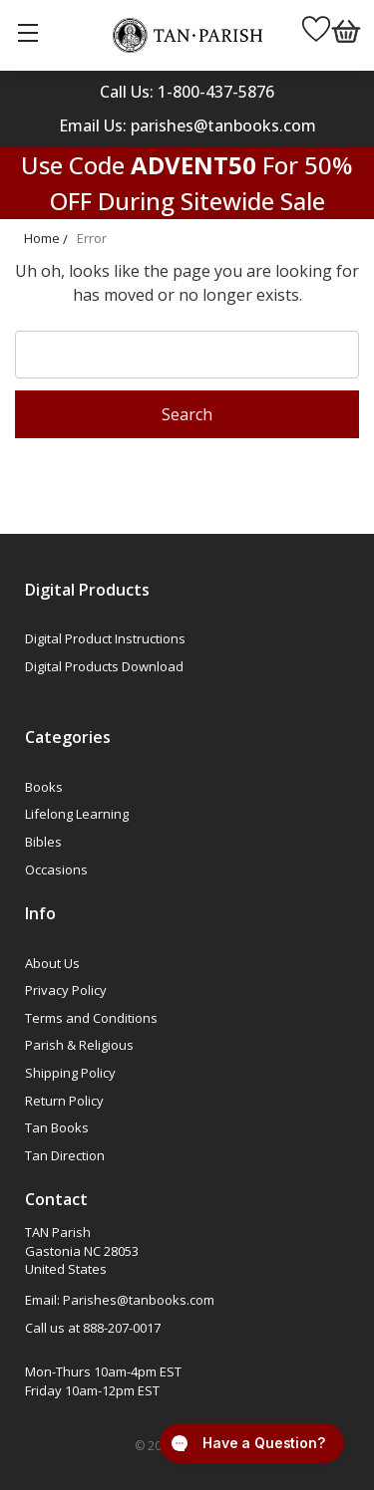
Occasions (56, 869)
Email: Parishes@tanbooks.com (119, 1300)
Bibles (43, 842)
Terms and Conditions (91, 1018)
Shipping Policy (70, 1073)
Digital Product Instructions (105, 638)
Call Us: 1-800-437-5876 (187, 92)
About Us (52, 963)
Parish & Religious (79, 1045)
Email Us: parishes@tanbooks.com (187, 125)
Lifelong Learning (77, 814)
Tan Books (57, 1127)
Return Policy (64, 1101)
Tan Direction (65, 1155)
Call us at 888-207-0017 (93, 1328)
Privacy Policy (66, 990)
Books (44, 787)
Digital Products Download (104, 666)
